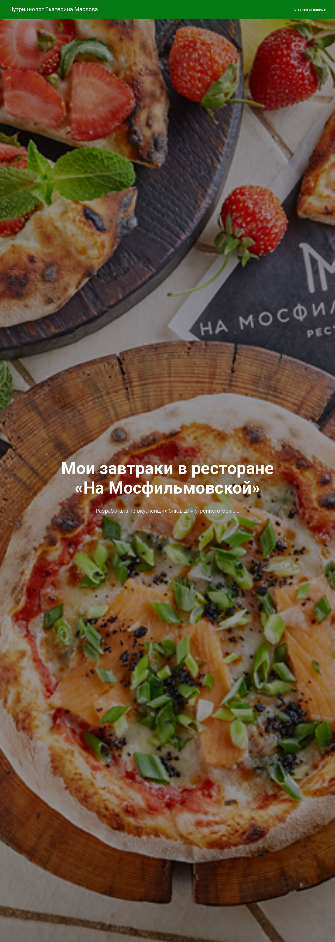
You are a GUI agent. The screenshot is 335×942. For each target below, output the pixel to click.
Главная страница (310, 9)
